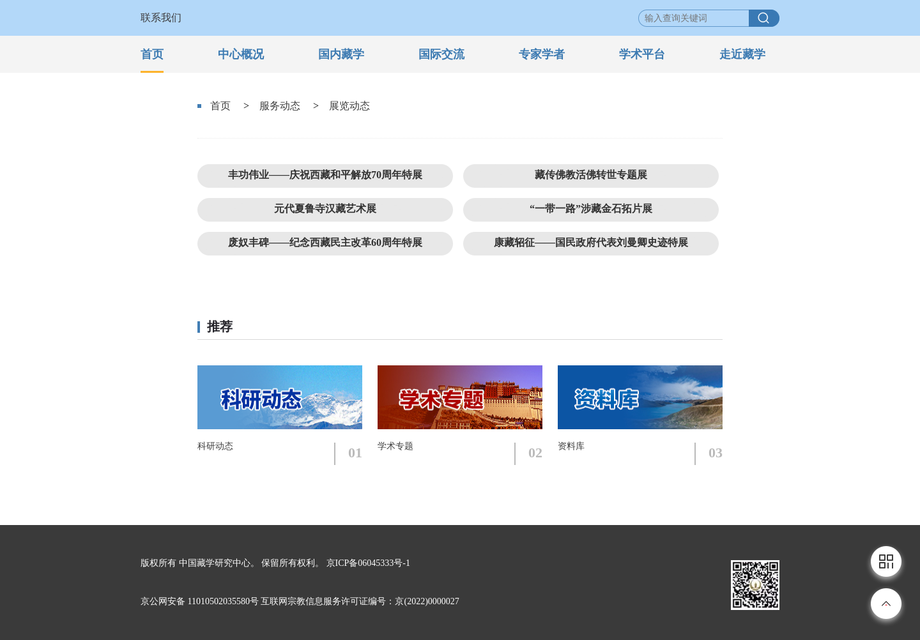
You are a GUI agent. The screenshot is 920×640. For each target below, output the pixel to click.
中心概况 (241, 54)
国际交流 (441, 54)
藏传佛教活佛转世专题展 (591, 174)
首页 (152, 54)
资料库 (571, 446)
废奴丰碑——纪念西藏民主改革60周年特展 (325, 242)
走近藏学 (742, 54)
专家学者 (542, 54)
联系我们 (161, 17)
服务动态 (279, 105)
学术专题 (395, 446)
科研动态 (215, 446)
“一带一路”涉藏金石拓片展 (591, 208)
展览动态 (349, 105)
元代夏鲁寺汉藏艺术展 (325, 208)
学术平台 (642, 54)
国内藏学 (341, 54)
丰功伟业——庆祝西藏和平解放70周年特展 (325, 174)
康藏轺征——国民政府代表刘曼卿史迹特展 (591, 242)
